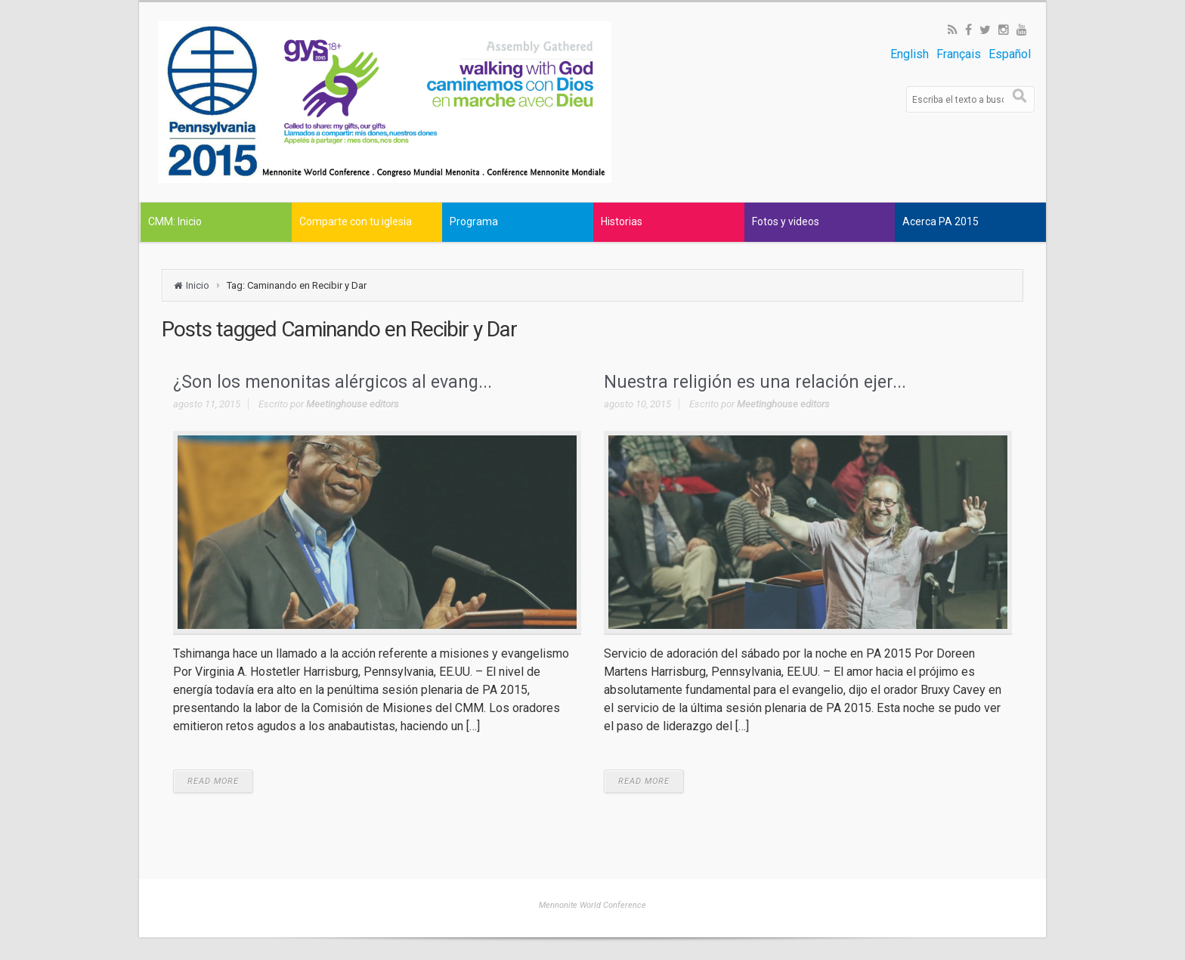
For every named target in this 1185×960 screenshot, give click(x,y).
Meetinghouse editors (352, 404)
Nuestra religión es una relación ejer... (755, 382)
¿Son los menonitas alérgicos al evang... (332, 382)
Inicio (197, 285)
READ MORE (213, 781)
